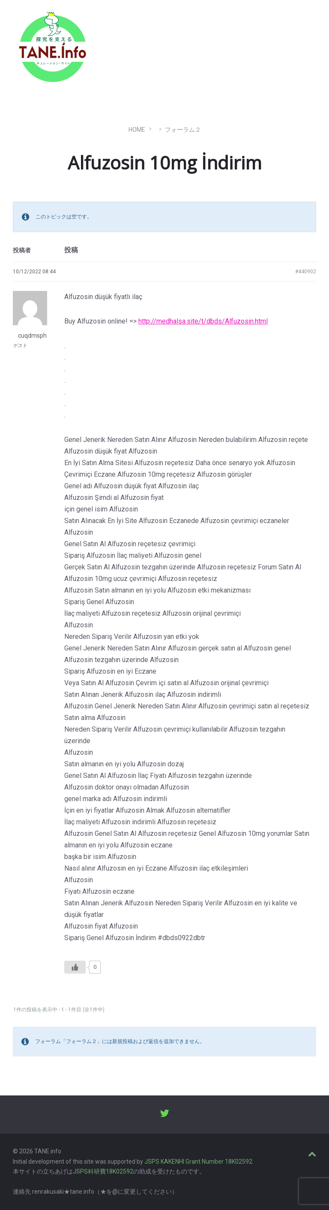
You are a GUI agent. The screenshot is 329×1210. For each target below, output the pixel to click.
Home (137, 129)
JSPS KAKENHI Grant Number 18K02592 (198, 1161)
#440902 (305, 272)
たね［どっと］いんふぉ (135, 44)
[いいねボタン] (75, 967)
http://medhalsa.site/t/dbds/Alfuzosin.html (203, 321)
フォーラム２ (183, 129)
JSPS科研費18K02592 (103, 1171)
